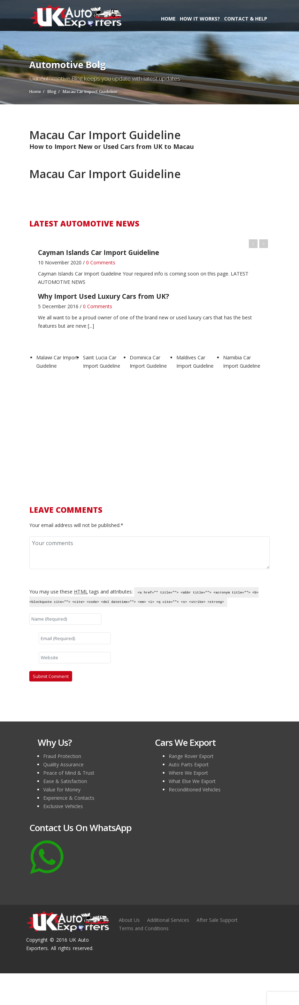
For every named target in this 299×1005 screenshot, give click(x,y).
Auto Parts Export (189, 764)
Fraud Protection (62, 756)
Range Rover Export (191, 756)
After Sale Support (217, 920)
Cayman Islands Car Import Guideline (79, 273)
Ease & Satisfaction (65, 781)
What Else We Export (192, 781)
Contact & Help (245, 18)
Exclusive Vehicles (63, 806)
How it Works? (200, 18)
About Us (129, 920)
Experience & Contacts (68, 798)
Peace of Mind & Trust (68, 772)
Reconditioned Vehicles (195, 789)
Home (168, 18)
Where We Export (188, 772)
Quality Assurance (63, 764)
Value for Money (61, 789)
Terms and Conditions (144, 928)
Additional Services (168, 920)
